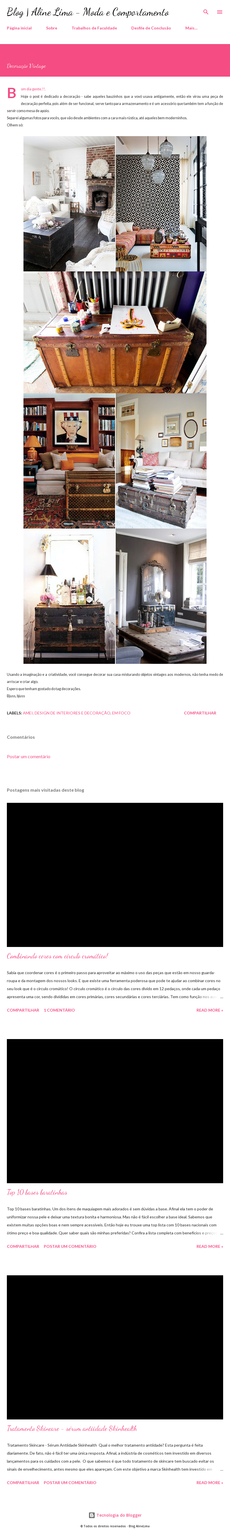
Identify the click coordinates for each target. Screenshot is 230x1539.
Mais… (191, 27)
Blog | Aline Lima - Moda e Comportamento (88, 12)
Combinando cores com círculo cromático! (57, 956)
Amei (28, 712)
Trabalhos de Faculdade (94, 27)
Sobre (51, 27)
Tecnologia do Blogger (115, 1515)
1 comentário (59, 1010)
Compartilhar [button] (200, 712)
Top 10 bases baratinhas (37, 1192)
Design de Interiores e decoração (72, 712)
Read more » (210, 1010)
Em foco (121, 712)
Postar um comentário (28, 756)
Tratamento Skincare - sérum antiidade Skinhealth (72, 1428)
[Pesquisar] (206, 10)
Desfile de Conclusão (151, 27)
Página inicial (19, 27)
